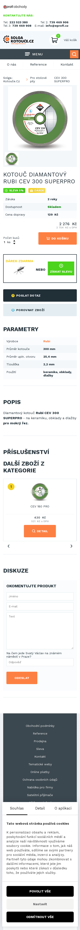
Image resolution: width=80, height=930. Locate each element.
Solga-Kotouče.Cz (11, 79)
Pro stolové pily (38, 79)
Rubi (46, 341)
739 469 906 (58, 22)
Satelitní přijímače (40, 795)
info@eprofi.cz (57, 25)
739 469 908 (21, 25)
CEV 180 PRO (40, 506)
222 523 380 (18, 22)
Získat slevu (61, 268)
